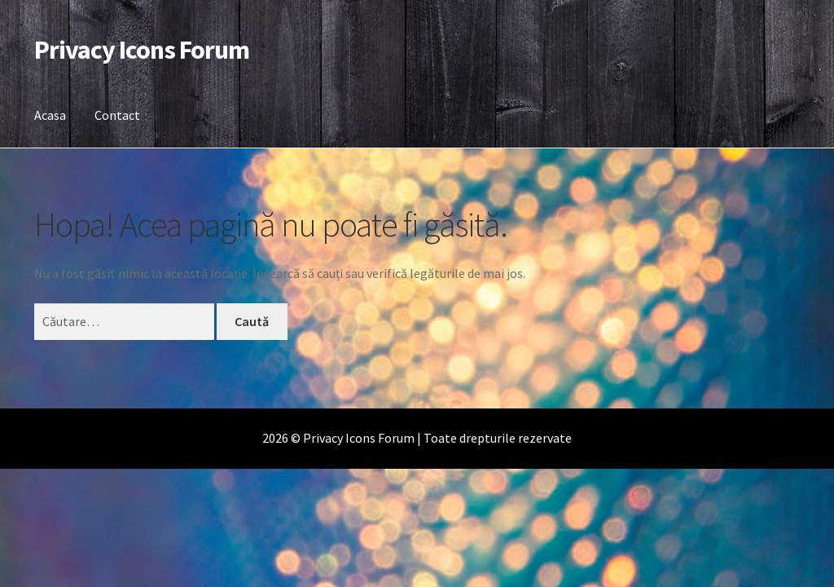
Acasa (50, 115)
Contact (117, 115)
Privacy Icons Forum (141, 49)
